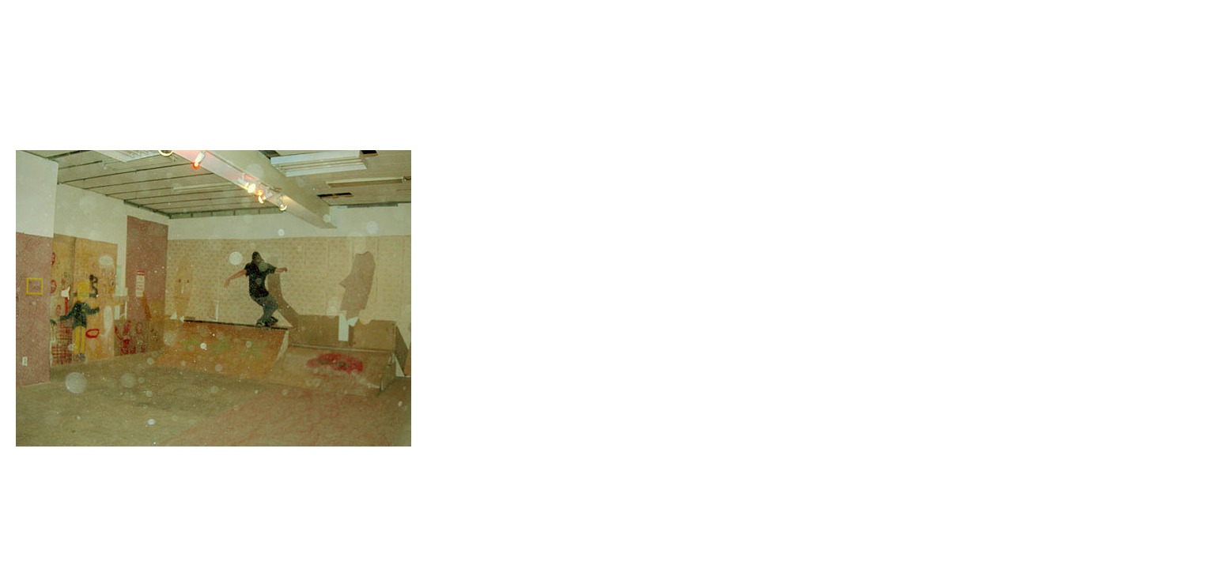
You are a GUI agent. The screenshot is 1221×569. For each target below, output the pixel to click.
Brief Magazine (610, 75)
